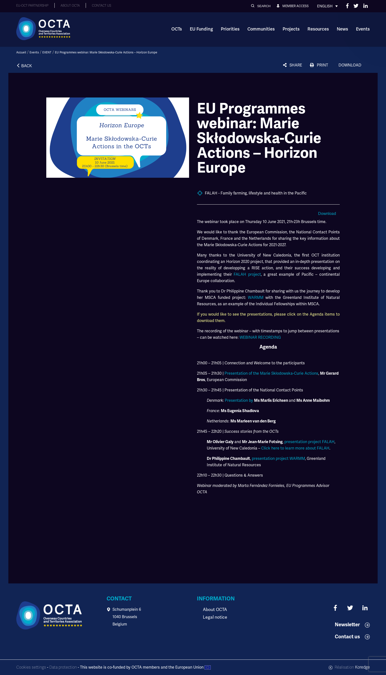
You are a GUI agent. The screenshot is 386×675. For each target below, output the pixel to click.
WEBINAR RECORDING (260, 337)
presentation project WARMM (278, 458)
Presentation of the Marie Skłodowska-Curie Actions (271, 373)
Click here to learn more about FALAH (295, 448)
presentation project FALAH (309, 441)
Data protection (63, 667)
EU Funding (201, 29)
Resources (318, 29)
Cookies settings (31, 667)
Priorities (230, 29)
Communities (261, 29)
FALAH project (247, 274)
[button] (261, 6)
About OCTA (214, 609)
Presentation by (239, 400)
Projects (291, 29)
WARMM (256, 297)
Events (363, 29)
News (342, 29)
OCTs (176, 29)
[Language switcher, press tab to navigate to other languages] (327, 6)
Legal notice (214, 616)
